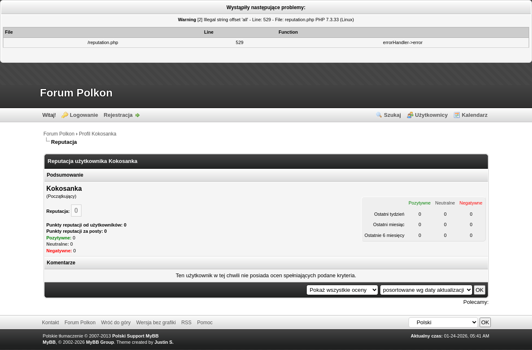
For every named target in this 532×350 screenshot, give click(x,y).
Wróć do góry (116, 322)
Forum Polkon (76, 92)
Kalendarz (475, 115)
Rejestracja (118, 115)
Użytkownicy (431, 115)
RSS (186, 322)
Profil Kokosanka (97, 134)
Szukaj (392, 115)
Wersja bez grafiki (156, 322)
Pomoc (204, 322)
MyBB (49, 342)
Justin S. (164, 342)
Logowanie (84, 115)
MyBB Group (100, 342)
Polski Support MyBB (135, 335)
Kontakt (50, 322)
